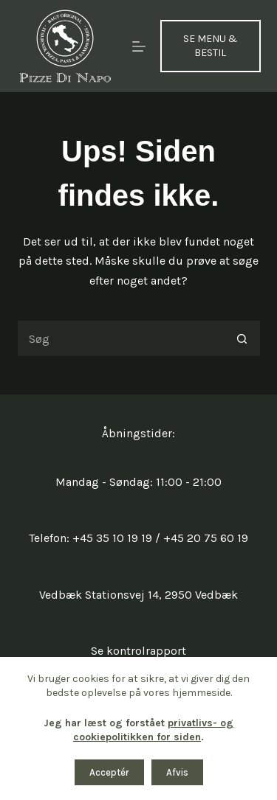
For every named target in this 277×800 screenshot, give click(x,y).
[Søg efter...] (120, 338)
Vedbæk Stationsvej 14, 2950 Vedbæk (138, 595)
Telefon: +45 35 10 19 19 (90, 538)
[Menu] (139, 46)
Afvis (177, 772)
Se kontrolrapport (138, 651)
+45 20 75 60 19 (205, 538)
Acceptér (109, 772)
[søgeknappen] (242, 338)
